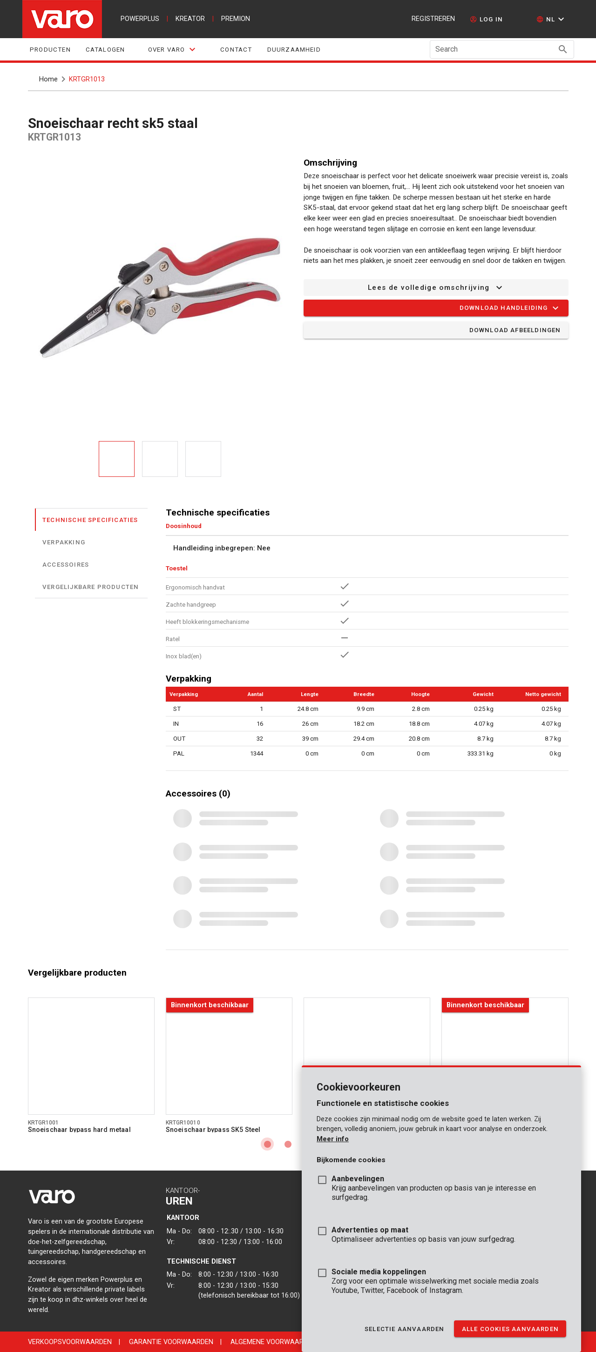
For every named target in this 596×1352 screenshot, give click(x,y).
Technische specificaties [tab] (90, 519)
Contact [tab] (236, 49)
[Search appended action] (563, 49)
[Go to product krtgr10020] (504, 1056)
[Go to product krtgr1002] (367, 1056)
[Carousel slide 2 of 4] (287, 1144)
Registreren (433, 19)
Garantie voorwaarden (171, 1342)
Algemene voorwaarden (273, 1342)
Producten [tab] (50, 49)
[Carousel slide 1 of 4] (267, 1144)
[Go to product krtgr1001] (91, 1056)
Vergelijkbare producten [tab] (90, 586)
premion (235, 19)
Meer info (333, 1139)
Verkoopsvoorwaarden (70, 1342)
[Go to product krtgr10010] (229, 1056)
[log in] (486, 19)
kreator (190, 19)
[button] (551, 19)
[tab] (172, 49)
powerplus (140, 19)
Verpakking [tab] (63, 541)
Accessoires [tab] (65, 564)
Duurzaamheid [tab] (293, 49)
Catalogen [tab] (105, 49)
